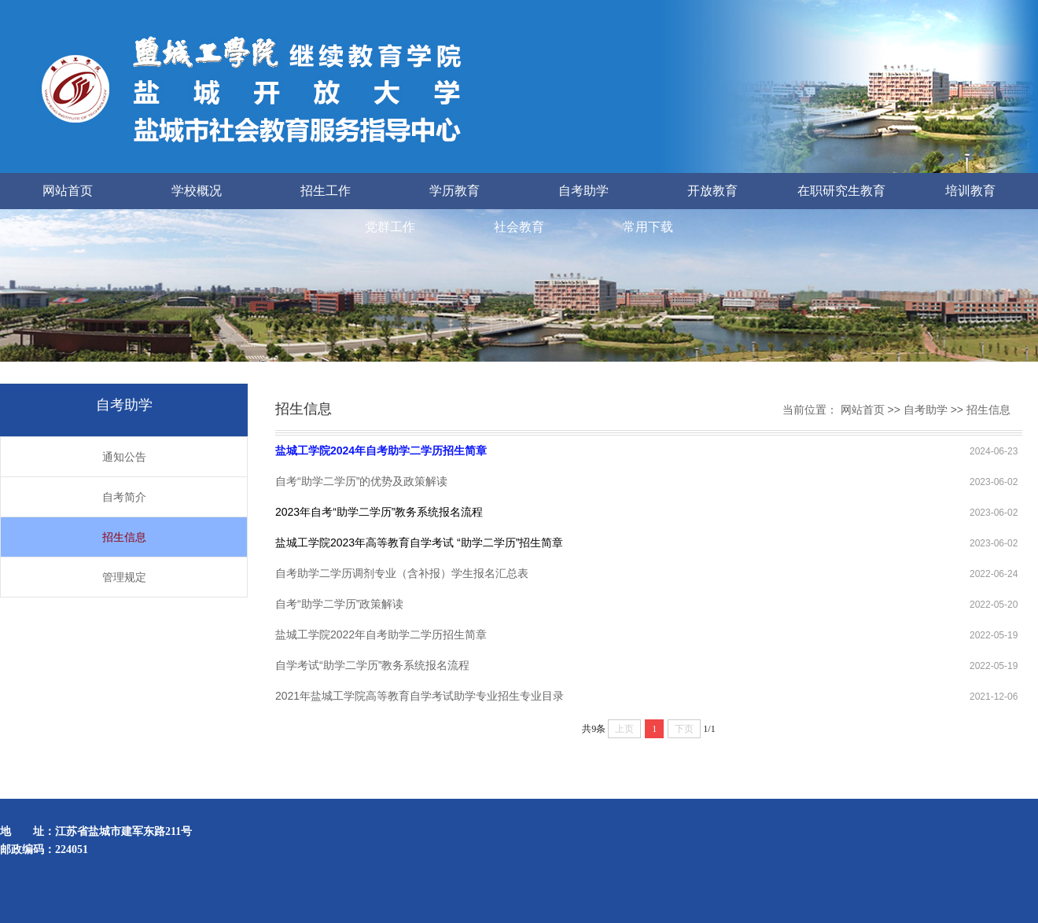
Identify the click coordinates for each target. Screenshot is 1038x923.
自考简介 (124, 497)
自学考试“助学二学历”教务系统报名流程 (372, 665)
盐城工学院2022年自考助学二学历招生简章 (381, 634)
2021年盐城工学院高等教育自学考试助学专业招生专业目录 (419, 695)
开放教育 (712, 190)
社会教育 (519, 227)
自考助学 (583, 190)
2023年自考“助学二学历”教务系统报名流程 (379, 512)
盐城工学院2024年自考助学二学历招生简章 (381, 450)
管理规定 (124, 577)
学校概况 (196, 190)
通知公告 (124, 456)
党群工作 (390, 227)
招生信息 (124, 537)
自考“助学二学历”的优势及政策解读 (361, 481)
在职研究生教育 (841, 190)
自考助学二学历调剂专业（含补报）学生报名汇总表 (401, 573)
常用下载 (648, 227)
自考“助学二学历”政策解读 (339, 604)
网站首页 (67, 190)
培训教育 (970, 190)
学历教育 (454, 190)
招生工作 (325, 190)
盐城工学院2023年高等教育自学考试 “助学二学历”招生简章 (419, 542)
